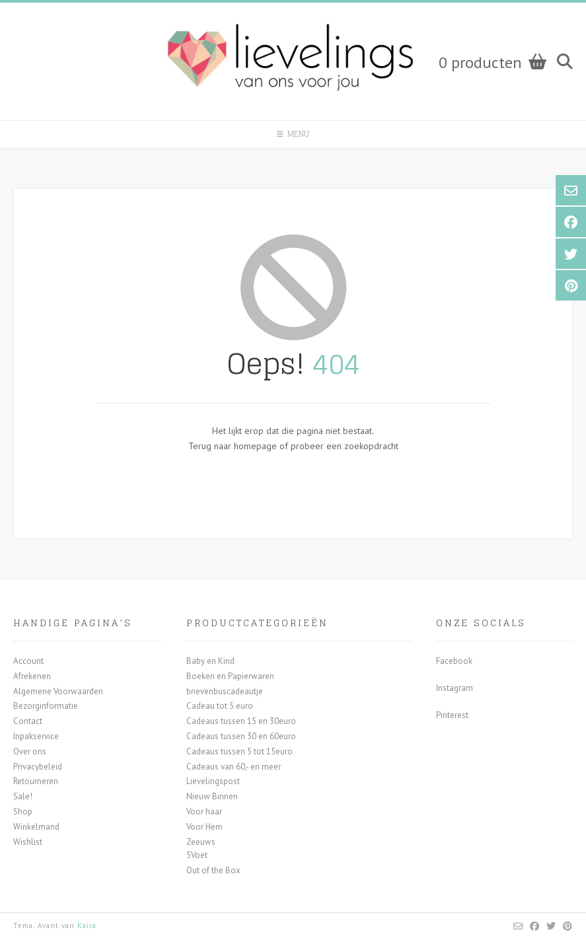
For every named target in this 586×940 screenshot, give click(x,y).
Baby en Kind (210, 661)
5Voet (196, 855)
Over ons (29, 751)
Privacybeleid (37, 766)
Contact (27, 721)
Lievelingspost (213, 781)
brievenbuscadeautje (224, 691)
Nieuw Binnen (212, 796)
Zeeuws (200, 842)
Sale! (22, 796)
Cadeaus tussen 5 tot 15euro (239, 751)
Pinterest (452, 715)
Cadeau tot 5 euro (219, 705)
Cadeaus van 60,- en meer (233, 766)
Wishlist (27, 842)
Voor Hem (204, 826)
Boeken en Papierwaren (230, 676)
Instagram (454, 688)
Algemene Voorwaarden (58, 691)
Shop (22, 811)
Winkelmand (36, 826)
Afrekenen (32, 676)
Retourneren (35, 781)
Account (28, 661)
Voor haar (204, 811)
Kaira (86, 925)
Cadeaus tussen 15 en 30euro (241, 721)
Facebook (454, 661)
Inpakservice (36, 736)
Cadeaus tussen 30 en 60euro (241, 736)
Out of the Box (213, 870)
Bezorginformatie (45, 705)
